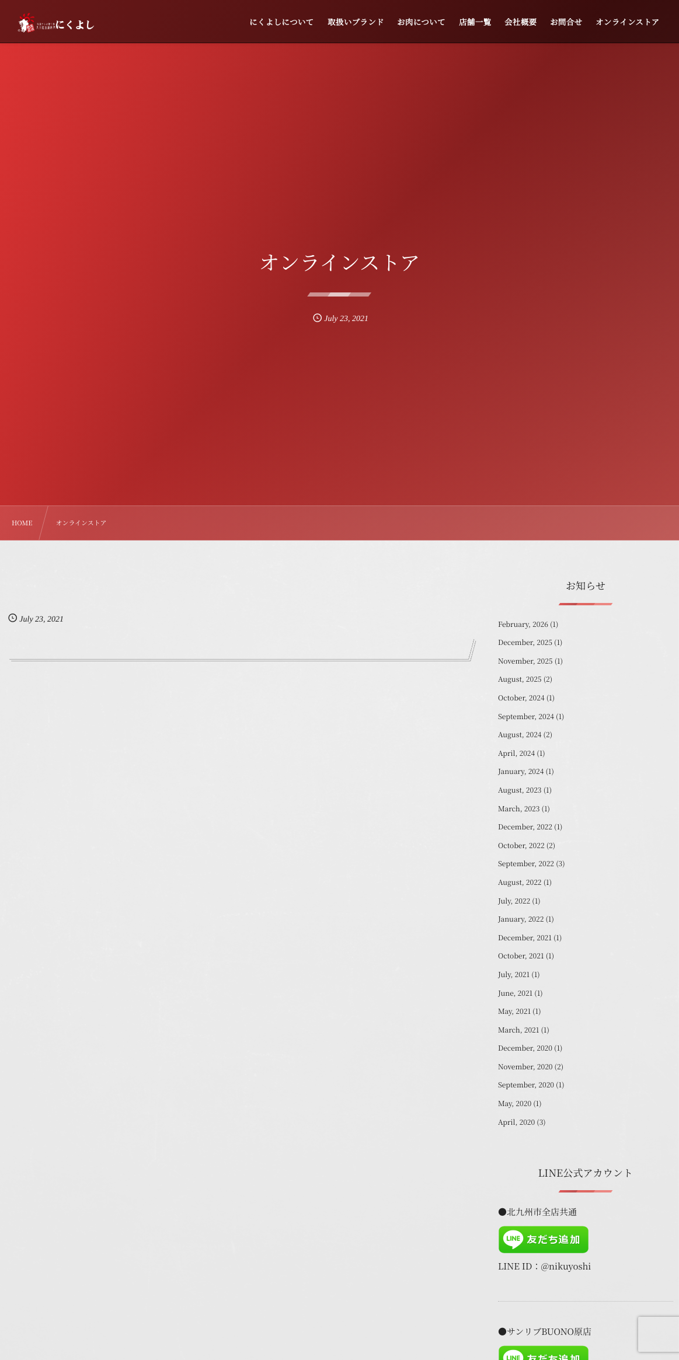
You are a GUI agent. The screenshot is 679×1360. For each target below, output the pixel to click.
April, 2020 (516, 1122)
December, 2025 (525, 642)
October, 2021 (521, 956)
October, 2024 (521, 698)
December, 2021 (525, 938)
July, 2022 (514, 901)
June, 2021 (515, 993)
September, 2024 (526, 716)
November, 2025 (525, 661)
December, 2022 (525, 827)
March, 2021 (518, 1030)
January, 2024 (521, 771)
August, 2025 (520, 679)
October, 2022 (521, 845)
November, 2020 (525, 1067)
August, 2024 (520, 735)
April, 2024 (516, 753)
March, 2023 (518, 809)
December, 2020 (525, 1048)
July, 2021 (514, 974)
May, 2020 (514, 1103)
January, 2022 (521, 919)
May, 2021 (514, 1011)
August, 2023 (520, 790)
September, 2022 (526, 864)
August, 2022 (520, 882)
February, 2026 (523, 624)
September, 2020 (526, 1085)
